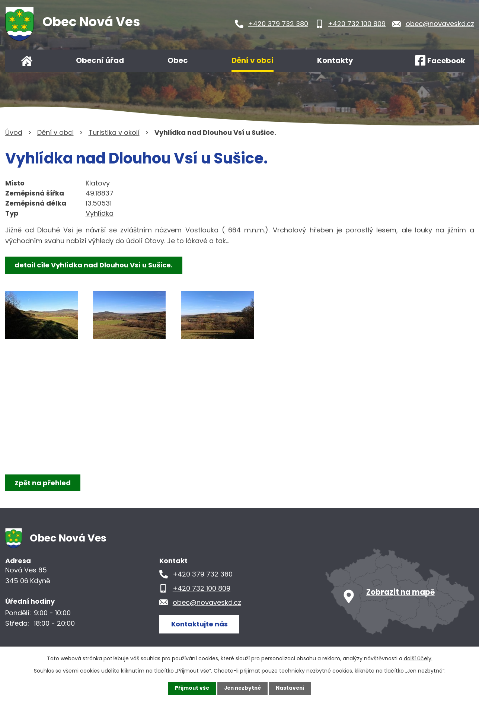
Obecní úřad (100, 60)
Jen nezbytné (242, 688)
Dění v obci (252, 60)
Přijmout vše (190, 688)
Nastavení (292, 688)
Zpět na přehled (43, 482)
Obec (177, 60)
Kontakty (335, 60)
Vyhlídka (100, 213)
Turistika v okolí (114, 132)
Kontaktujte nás (200, 623)
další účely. (418, 658)
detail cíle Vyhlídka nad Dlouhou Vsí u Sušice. (94, 265)
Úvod (26, 61)
